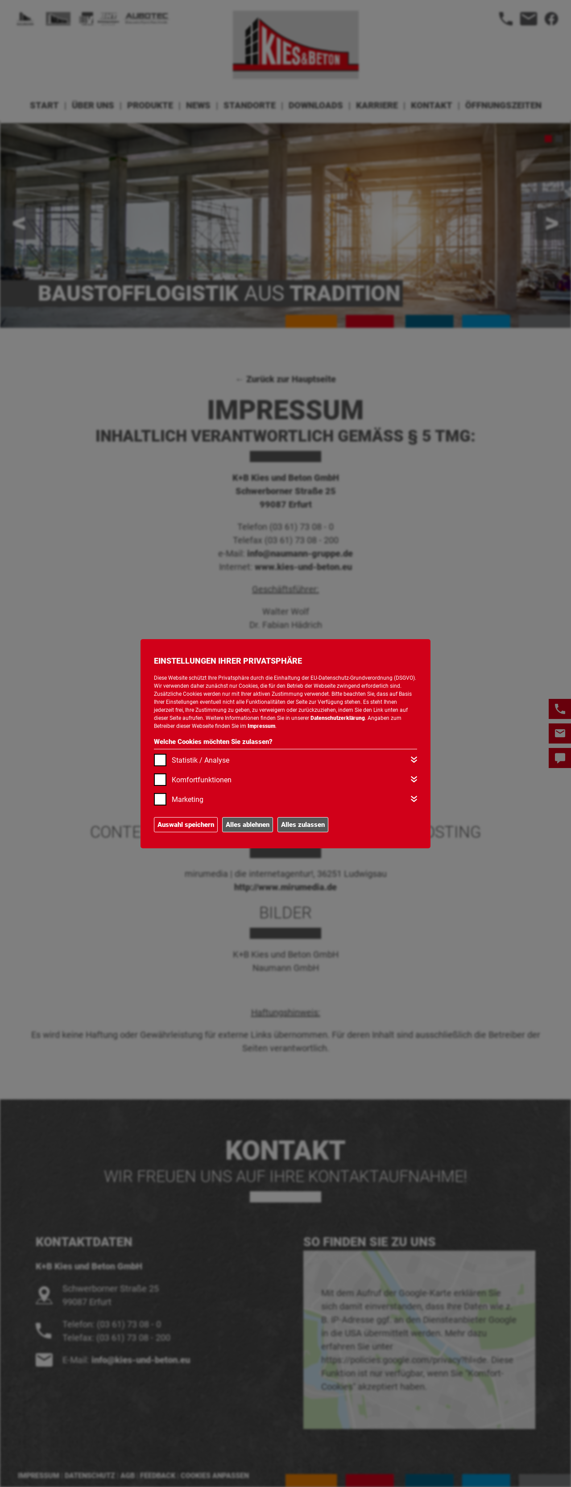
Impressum (261, 726)
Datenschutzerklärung (337, 718)
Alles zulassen (303, 825)
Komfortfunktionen (202, 780)
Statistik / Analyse (200, 760)
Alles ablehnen (247, 825)
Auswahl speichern (185, 825)
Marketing (187, 799)
